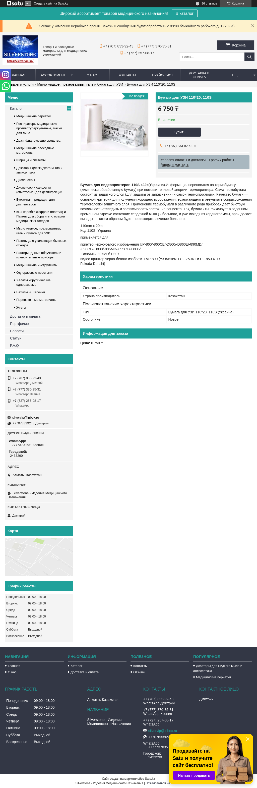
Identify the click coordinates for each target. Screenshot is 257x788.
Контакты (127, 75)
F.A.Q (14, 346)
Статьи (15, 338)
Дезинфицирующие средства (38, 140)
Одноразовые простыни (34, 272)
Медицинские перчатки (33, 116)
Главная (17, 75)
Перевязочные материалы (36, 300)
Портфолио (19, 324)
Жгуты (21, 307)
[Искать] (249, 56)
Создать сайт (43, 3)
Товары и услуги (20, 84)
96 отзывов (209, 3)
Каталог (16, 108)
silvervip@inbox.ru (25, 417)
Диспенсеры (25, 180)
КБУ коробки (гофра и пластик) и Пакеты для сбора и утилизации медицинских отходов (41, 216)
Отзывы (139, 672)
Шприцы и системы (30, 160)
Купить (179, 132)
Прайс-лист (162, 75)
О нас (92, 75)
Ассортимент (53, 75)
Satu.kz (150, 778)
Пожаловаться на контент (163, 783)
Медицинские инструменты (36, 265)
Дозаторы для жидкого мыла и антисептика (217, 668)
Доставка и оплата (199, 75)
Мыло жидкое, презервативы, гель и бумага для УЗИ (80, 84)
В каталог (185, 13)
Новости (17, 331)
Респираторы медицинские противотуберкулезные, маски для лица (39, 128)
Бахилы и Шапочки (30, 292)
